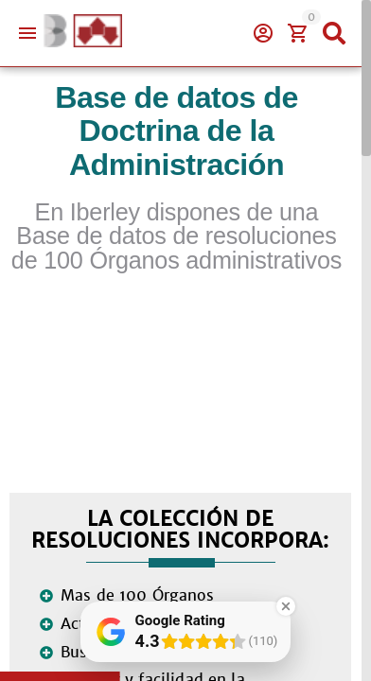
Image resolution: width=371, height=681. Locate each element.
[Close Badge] (285, 606)
